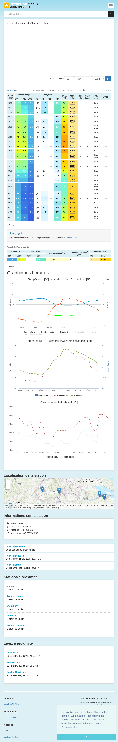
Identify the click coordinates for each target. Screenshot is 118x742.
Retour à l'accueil (22, 5)
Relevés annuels (59, 566)
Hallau (59, 588)
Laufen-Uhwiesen (59, 674)
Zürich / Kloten (59, 598)
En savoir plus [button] (69, 727)
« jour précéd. (12, 90)
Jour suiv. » (106, 90)
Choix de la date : (56, 79)
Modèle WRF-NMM (12, 704)
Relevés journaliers (59, 548)
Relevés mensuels (59, 557)
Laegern (59, 617)
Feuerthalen (59, 664)
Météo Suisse (71, 238)
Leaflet (7, 505)
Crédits (7, 730)
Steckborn (59, 608)
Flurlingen (59, 654)
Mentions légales (11, 737)
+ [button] (8, 482)
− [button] (8, 487)
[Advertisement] (59, 51)
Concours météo (10, 717)
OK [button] (86, 736)
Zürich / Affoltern (59, 627)
